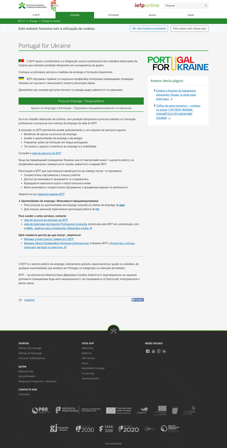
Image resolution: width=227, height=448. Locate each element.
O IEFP (36, 15)
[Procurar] (205, 6)
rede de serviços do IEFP (46, 153)
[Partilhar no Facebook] (138, 299)
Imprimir (27, 300)
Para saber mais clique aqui (189, 28)
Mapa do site (26, 371)
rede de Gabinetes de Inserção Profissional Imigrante (55, 224)
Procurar (170, 5)
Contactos (24, 394)
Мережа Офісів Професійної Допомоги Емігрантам (56, 243)
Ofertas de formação (30, 353)
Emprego (75, 15)
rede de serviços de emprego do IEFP (46, 220)
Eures (85, 363)
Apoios (152, 15)
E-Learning (88, 373)
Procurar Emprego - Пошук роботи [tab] (81, 101)
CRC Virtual (88, 358)
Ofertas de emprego (30, 348)
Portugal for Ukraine (51, 21)
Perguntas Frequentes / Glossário (37, 381)
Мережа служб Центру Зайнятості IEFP (49, 239)
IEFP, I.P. (21, 21)
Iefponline (87, 348)
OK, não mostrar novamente (149, 28)
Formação (113, 15)
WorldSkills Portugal (93, 368)
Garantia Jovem (90, 378)
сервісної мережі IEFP (51, 194)
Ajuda (191, 15)
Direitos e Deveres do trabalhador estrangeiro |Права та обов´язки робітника (176, 95)
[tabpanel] (81, 180)
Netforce (87, 353)
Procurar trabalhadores (32, 358)
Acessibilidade (27, 376)
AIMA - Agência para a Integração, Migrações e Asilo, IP (59, 228)
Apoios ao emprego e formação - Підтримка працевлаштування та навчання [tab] (81, 108)
